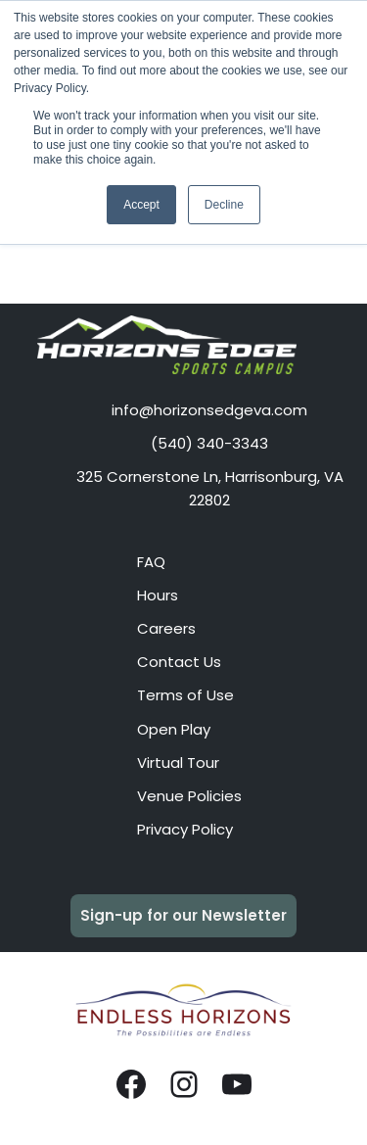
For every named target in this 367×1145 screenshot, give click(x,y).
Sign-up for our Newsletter (183, 915)
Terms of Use (185, 695)
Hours (157, 595)
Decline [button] (224, 205)
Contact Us (179, 661)
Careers (166, 628)
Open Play (173, 729)
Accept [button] (141, 205)
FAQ (151, 561)
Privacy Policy (185, 829)
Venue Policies (189, 796)
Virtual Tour (178, 762)
